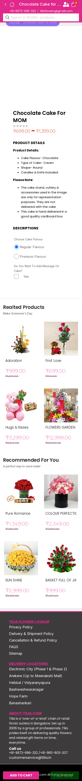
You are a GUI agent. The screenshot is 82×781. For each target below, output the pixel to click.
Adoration (13, 360)
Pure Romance (17, 513)
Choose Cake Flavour (28, 239)
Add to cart (21, 775)
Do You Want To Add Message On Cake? (36, 268)
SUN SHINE (13, 580)
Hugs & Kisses (16, 427)
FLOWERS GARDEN (60, 427)
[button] (73, 4)
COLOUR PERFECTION (62, 513)
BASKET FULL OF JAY (61, 580)
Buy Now (65, 776)
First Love (53, 360)
